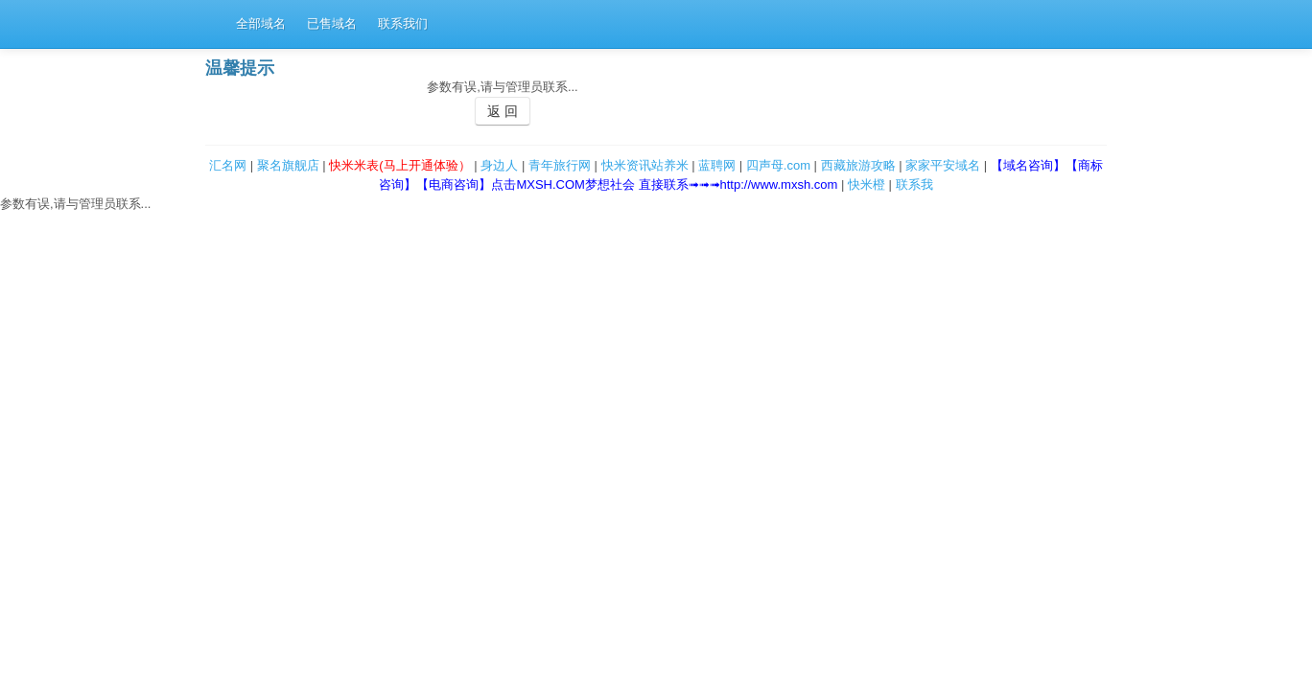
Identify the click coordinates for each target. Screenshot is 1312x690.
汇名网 (227, 165)
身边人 (499, 165)
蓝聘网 (717, 165)
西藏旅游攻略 (858, 165)
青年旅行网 (559, 165)
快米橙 (866, 184)
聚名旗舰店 (288, 165)
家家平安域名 (942, 165)
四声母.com (778, 165)
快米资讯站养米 (645, 165)
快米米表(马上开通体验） (399, 165)
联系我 (914, 184)
